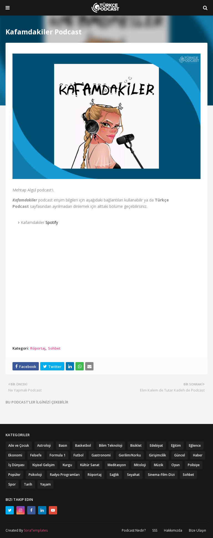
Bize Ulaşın (197, 530)
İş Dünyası (16, 465)
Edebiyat (156, 445)
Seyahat (133, 474)
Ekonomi (15, 455)
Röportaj (37, 348)
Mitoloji (140, 465)
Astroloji (44, 445)
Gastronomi (101, 455)
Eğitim (176, 445)
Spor (12, 484)
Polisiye (194, 465)
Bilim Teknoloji (110, 445)
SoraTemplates (36, 530)
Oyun (175, 465)
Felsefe (36, 455)
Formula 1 (57, 455)
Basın (63, 445)
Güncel (179, 455)
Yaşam (45, 484)
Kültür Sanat (90, 465)
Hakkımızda (173, 530)
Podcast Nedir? (134, 530)
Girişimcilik (157, 455)
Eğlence (195, 445)
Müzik (158, 465)
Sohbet (54, 348)
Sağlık (114, 474)
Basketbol (83, 445)
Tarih (28, 484)
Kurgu (67, 465)
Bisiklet (136, 445)
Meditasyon (117, 465)
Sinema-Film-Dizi (161, 474)
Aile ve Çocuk (18, 445)
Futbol (78, 455)
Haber (197, 455)
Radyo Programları (65, 474)
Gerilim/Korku (130, 455)
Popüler (14, 474)
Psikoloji (35, 474)
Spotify (51, 222)
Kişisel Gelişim (43, 465)
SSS (154, 530)
